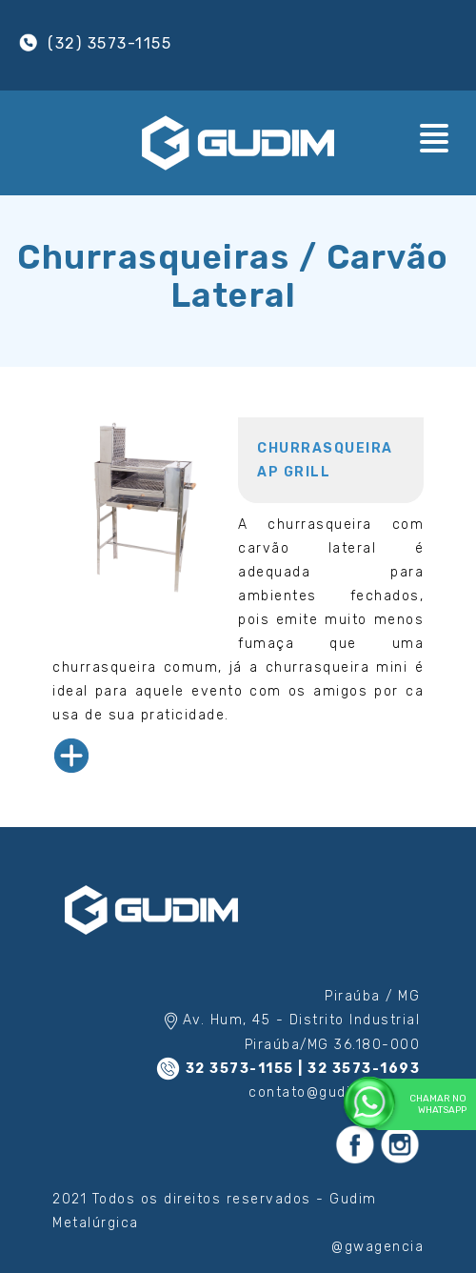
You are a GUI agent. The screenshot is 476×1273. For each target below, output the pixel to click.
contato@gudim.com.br (334, 1092)
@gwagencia (377, 1247)
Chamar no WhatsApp (420, 1104)
